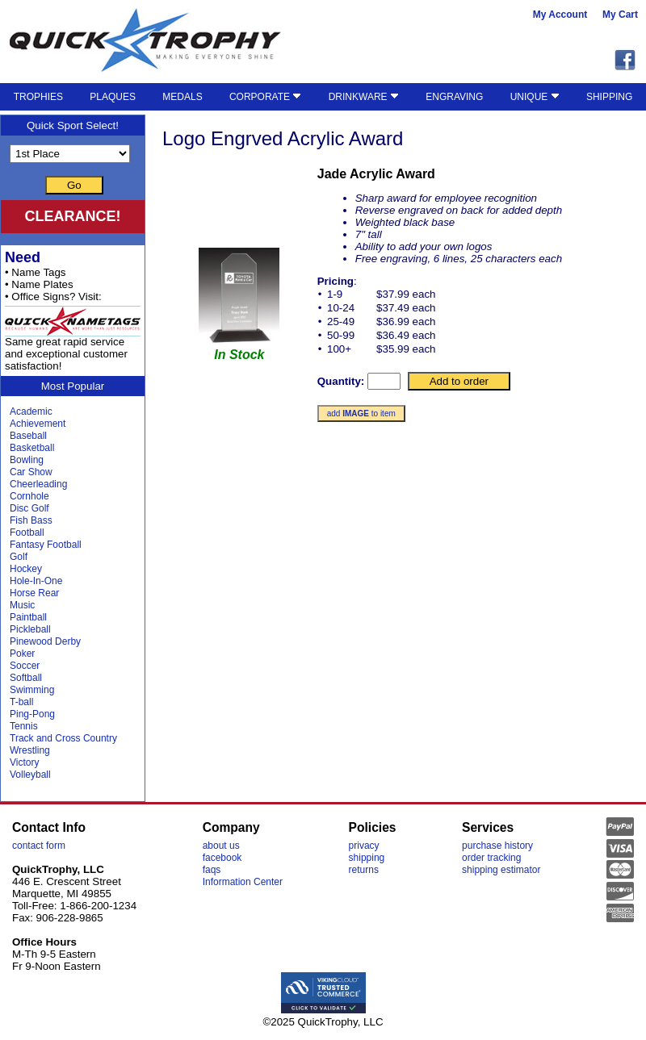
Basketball (32, 447)
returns (364, 869)
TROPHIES (38, 96)
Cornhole (29, 496)
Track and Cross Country (63, 738)
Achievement (37, 423)
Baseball (28, 435)
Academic (31, 411)
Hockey (26, 568)
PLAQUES (113, 96)
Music (22, 605)
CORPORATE (265, 96)
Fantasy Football (46, 544)
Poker (22, 653)
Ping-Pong (32, 714)
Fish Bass (31, 520)
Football (27, 532)
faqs (212, 869)
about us (221, 845)
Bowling (27, 460)
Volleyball (30, 774)
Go (74, 185)
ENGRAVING (454, 96)
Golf (18, 556)
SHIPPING (609, 96)
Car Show (31, 472)
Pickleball (30, 629)
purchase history (497, 845)
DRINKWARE (364, 96)
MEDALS (182, 96)
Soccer (25, 665)
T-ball (21, 702)
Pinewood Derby (45, 641)
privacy (364, 845)
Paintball (28, 617)
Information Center (243, 882)
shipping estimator (501, 869)
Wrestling (30, 750)
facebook (222, 857)
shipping (367, 857)
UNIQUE (535, 96)
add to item (361, 413)
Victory (24, 762)
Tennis (24, 726)
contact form (38, 845)
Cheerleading (38, 484)
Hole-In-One (36, 581)
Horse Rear (34, 593)
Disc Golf (29, 508)
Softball (26, 677)
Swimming (32, 689)
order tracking (491, 857)
